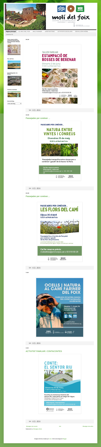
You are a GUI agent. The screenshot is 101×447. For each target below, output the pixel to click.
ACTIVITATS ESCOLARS (65, 31)
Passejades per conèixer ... (38, 118)
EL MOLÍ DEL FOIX (24, 31)
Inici (60, 426)
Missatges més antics (88, 426)
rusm (50, 438)
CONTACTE (9, 34)
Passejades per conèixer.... (38, 196)
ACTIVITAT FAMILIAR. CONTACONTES (44, 351)
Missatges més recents (31, 426)
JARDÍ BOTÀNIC (50, 31)
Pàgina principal (11, 31)
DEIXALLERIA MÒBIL (81, 31)
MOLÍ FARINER (37, 31)
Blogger (64, 438)
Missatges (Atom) (37, 429)
